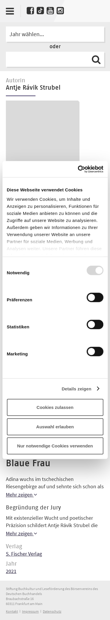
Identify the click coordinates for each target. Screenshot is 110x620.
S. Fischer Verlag (24, 553)
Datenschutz (52, 611)
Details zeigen (76, 388)
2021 (11, 571)
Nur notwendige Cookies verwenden (55, 445)
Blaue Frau (28, 463)
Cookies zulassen (55, 407)
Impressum (30, 611)
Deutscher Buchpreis (97, 9)
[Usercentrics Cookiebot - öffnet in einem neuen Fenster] (78, 169)
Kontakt (12, 611)
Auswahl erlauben (55, 426)
